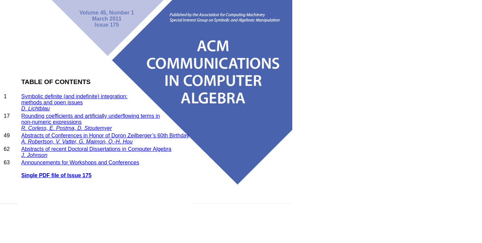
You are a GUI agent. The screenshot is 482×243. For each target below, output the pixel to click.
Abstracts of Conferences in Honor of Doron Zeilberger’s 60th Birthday (105, 138)
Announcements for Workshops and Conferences (80, 162)
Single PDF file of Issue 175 (56, 175)
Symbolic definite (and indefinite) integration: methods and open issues (74, 102)
